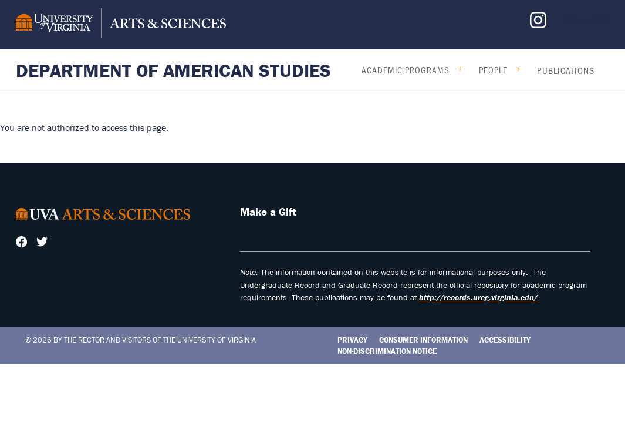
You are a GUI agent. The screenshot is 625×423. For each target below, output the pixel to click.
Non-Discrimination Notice (387, 351)
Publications (565, 70)
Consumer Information (423, 340)
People (493, 70)
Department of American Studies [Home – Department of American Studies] (173, 70)
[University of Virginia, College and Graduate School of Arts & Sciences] (121, 24)
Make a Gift (586, 20)
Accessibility (505, 340)
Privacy (352, 340)
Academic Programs (406, 70)
